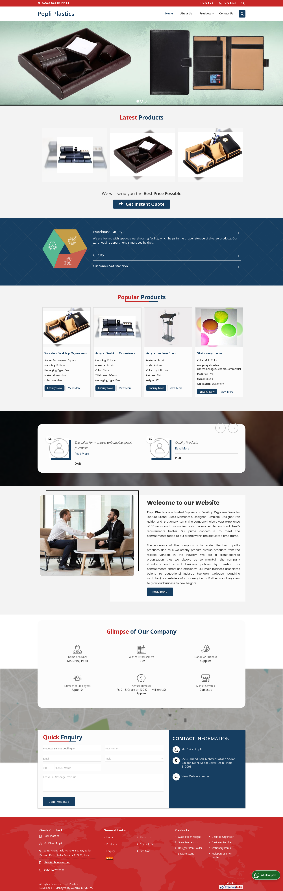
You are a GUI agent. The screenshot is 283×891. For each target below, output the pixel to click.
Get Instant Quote (142, 204)
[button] (195, 776)
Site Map (145, 851)
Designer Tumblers (223, 842)
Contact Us (226, 13)
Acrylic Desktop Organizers (115, 353)
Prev (220, 428)
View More (74, 388)
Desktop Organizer (223, 836)
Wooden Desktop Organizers (65, 353)
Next (233, 428)
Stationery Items (209, 353)
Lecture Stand (186, 853)
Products (206, 13)
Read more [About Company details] (160, 592)
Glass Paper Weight (189, 836)
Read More (82, 454)
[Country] (134, 758)
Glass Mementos (188, 842)
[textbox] (72, 748)
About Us (186, 13)
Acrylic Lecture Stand (161, 353)
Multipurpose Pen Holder (222, 855)
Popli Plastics (56, 14)
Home (169, 13)
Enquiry (110, 851)
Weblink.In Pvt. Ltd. (82, 888)
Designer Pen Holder (190, 848)
